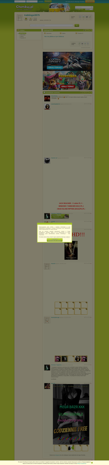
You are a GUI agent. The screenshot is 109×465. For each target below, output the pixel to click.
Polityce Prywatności (81, 463)
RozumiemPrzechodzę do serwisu (54, 240)
